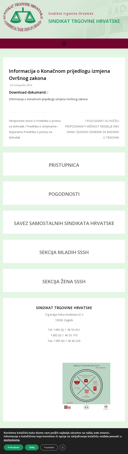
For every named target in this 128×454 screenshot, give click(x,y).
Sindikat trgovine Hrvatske (84, 21)
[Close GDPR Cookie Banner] (62, 447)
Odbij (32, 447)
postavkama (12, 440)
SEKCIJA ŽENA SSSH (64, 281)
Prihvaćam (13, 447)
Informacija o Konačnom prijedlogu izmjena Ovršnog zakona (48, 99)
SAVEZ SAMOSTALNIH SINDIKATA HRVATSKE (64, 223)
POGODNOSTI (64, 194)
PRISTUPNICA (64, 165)
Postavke (49, 447)
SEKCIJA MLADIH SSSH (64, 252)
